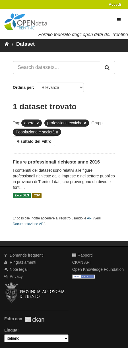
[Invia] (107, 67)
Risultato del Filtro (33, 141)
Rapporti (82, 255)
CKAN (34, 319)
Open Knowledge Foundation (98, 269)
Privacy (13, 276)
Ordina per (23, 87)
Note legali (16, 269)
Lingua (10, 330)
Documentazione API (28, 224)
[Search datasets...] (56, 67)
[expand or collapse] (119, 19)
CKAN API (81, 262)
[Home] (6, 44)
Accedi (115, 4)
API (89, 218)
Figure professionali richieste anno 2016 (56, 162)
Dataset (25, 44)
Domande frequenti (24, 255)
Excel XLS (22, 195)
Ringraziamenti (20, 262)
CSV (37, 195)
